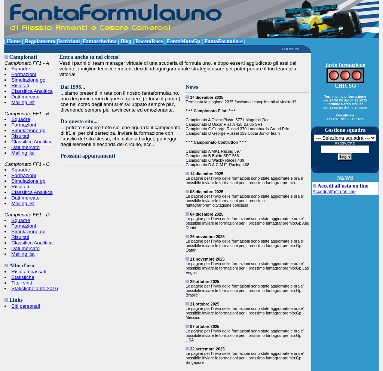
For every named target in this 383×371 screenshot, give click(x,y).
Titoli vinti (21, 283)
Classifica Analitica (31, 91)
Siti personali (25, 306)
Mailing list (22, 102)
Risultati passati (28, 271)
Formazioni (23, 74)
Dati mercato (25, 97)
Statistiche (22, 277)
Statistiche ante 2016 (34, 288)
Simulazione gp (28, 80)
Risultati (20, 85)
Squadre (20, 69)
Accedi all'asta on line (343, 186)
